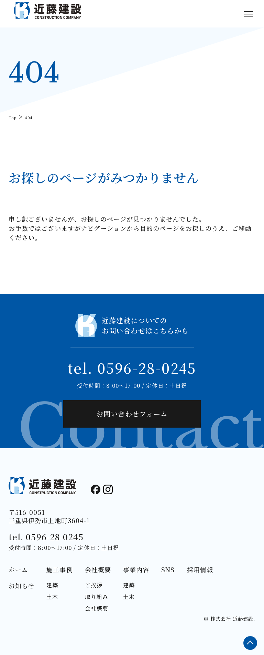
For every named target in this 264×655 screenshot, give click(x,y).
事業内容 (136, 569)
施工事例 (59, 569)
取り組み (96, 597)
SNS (168, 569)
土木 (52, 597)
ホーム (18, 569)
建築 (52, 585)
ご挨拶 (93, 585)
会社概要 (98, 569)
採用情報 (200, 569)
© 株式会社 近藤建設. (229, 618)
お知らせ (21, 585)
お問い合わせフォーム (132, 414)
